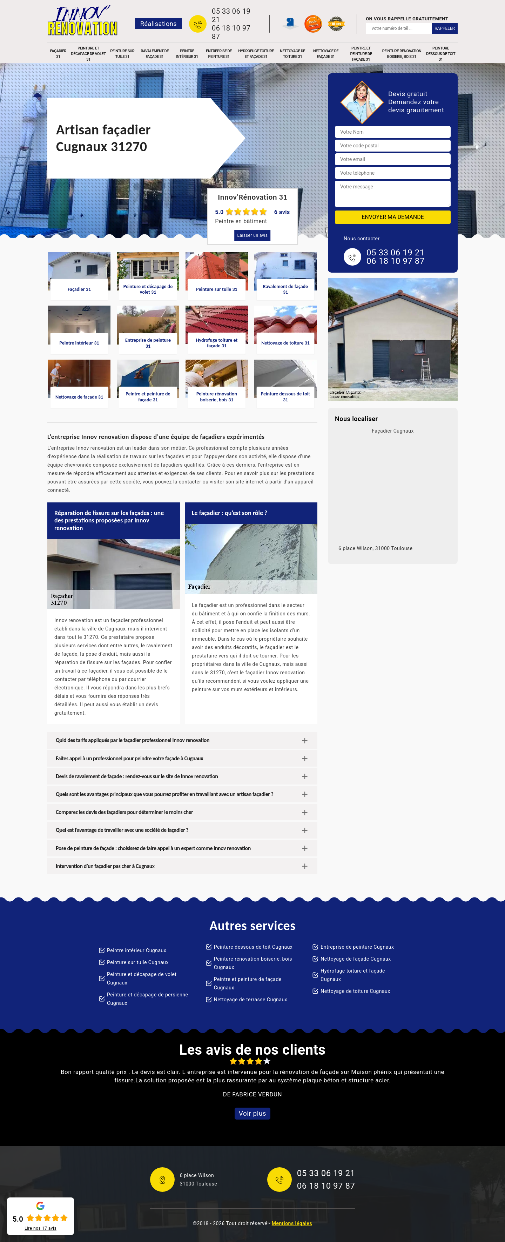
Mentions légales (292, 1223)
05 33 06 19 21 (231, 15)
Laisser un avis (252, 235)
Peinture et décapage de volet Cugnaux (141, 978)
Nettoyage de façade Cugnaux (356, 959)
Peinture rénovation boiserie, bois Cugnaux (253, 963)
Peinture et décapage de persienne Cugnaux (147, 999)
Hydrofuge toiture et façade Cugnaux (353, 975)
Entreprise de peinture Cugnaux (357, 947)
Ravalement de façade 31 (155, 54)
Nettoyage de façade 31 (325, 54)
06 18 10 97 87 (231, 32)
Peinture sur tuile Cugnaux (138, 962)
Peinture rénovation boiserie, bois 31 (402, 54)
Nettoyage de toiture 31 (292, 54)
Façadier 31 (58, 54)
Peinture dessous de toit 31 (440, 54)
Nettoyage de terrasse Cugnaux (250, 999)
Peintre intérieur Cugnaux (136, 950)
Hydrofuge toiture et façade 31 (256, 54)
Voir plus (252, 1113)
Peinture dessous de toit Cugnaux (253, 947)
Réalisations (158, 23)
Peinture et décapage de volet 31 (88, 54)
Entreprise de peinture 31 (219, 54)
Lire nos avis (40, 1228)
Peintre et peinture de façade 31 (361, 54)
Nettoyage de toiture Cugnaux (355, 991)
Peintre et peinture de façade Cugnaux (248, 983)
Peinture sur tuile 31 (122, 54)
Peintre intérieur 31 (187, 54)
